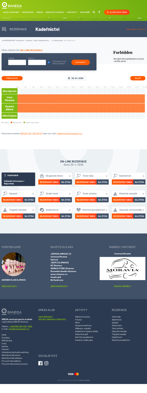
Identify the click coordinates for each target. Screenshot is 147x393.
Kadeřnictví (117, 337)
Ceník (4, 334)
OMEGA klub (7, 340)
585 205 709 (26, 133)
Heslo (31, 58)
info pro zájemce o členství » (52, 319)
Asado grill (56, 277)
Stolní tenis (117, 325)
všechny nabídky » (122, 286)
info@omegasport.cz (19, 329)
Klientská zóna (117, 12)
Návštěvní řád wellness (12, 358)
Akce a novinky (11, 12)
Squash (115, 322)
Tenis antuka (117, 328)
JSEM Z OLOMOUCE (60, 262)
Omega (39, 12)
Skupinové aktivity (83, 325)
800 (30, 326)
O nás (4, 343)
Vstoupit (80, 62)
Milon (77, 322)
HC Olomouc (56, 265)
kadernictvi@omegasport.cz (69, 133)
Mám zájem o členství (135, 29)
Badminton (117, 319)
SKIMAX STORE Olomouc (62, 268)
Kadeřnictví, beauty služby (86, 331)
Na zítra (66, 182)
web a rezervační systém (73, 380)
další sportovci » (9, 286)
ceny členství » (45, 316)
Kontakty (72, 12)
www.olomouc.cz (59, 274)
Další (138, 78)
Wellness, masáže (83, 328)
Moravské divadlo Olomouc (63, 271)
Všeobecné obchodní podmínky (15, 352)
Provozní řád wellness (11, 361)
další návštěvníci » (59, 286)
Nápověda (9, 183)
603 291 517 (37, 133)
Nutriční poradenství (84, 337)
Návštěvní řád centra (11, 355)
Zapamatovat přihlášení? (59, 62)
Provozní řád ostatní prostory (15, 364)
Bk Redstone (57, 280)
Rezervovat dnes (49, 182)
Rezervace (28, 12)
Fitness (78, 319)
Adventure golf (81, 334)
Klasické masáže (119, 331)
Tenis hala (116, 316)
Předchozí (12, 78)
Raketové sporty (82, 316)
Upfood (54, 259)
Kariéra (5, 346)
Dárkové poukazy (55, 12)
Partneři (85, 12)
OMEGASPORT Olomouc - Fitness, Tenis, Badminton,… (27, 40)
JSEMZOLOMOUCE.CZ (61, 253)
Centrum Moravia (59, 256)
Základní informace (13, 181)
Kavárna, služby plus (84, 340)
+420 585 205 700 (18, 326)
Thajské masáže (119, 334)
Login (11, 58)
